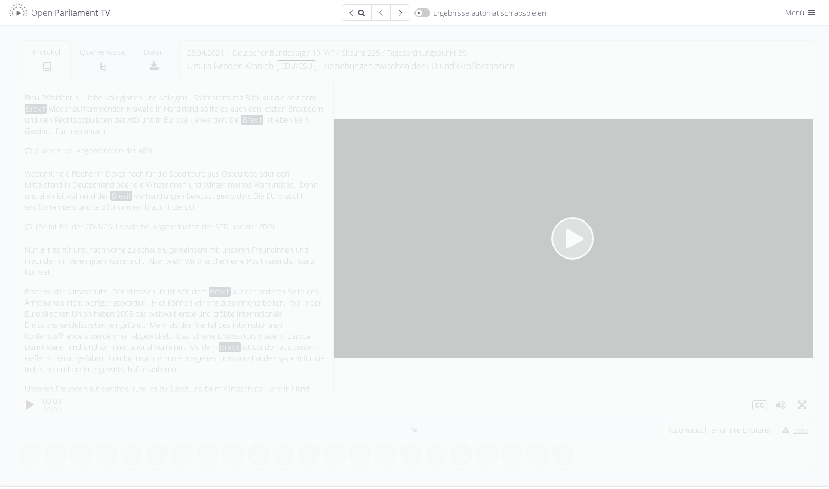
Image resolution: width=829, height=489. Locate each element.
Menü (801, 12)
